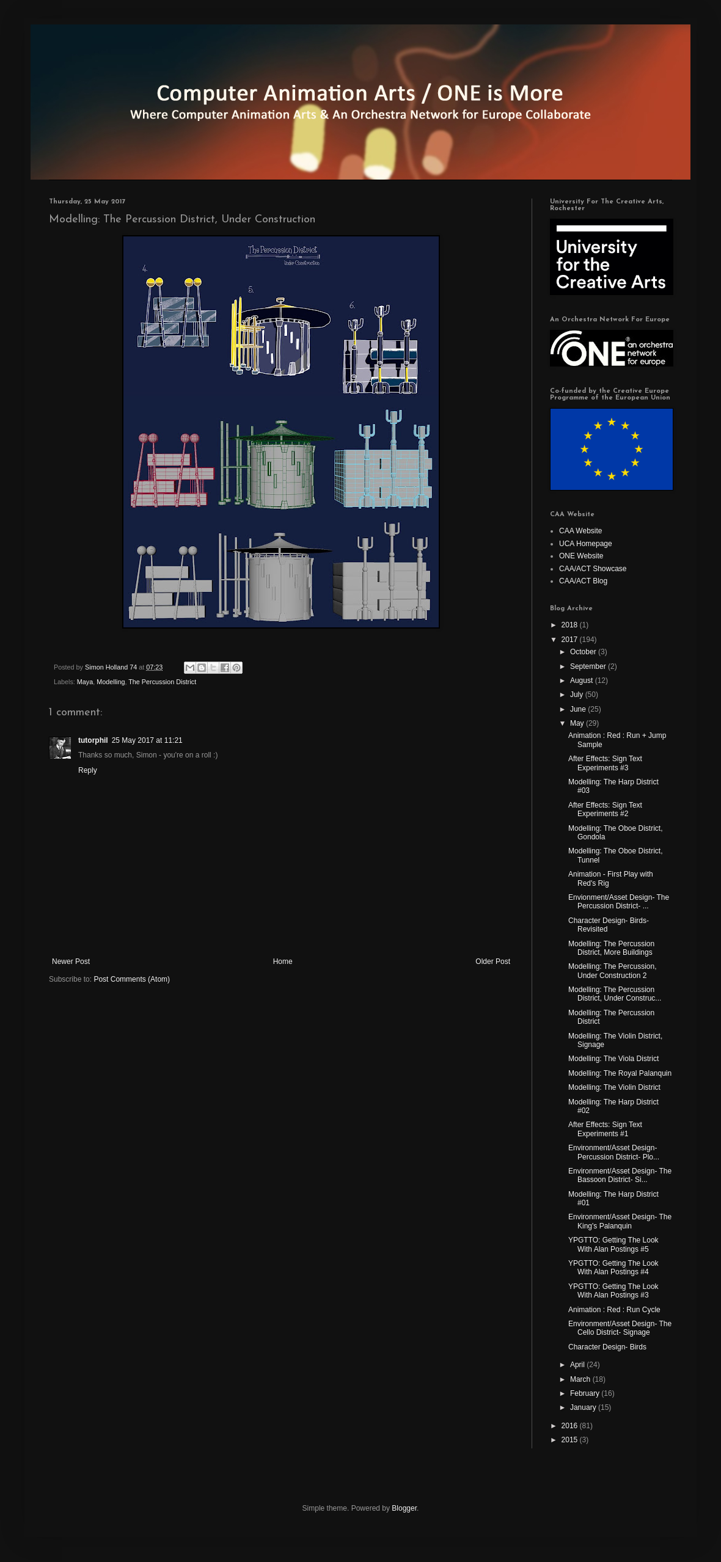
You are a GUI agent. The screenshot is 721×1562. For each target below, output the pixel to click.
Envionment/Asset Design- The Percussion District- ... (618, 901)
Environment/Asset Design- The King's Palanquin (620, 1221)
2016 (571, 1425)
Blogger (404, 1508)
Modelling (111, 681)
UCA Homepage (585, 543)
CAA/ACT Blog (583, 581)
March (581, 1379)
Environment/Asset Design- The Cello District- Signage (620, 1328)
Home (283, 961)
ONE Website (581, 556)
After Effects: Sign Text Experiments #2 (605, 809)
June (579, 709)
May (578, 723)
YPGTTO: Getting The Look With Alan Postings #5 (613, 1244)
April (578, 1364)
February (585, 1393)
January (584, 1407)
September (589, 666)
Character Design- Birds (607, 1347)
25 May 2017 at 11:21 (147, 740)
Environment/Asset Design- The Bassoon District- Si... (620, 1175)
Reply (87, 770)
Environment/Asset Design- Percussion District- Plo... (613, 1152)
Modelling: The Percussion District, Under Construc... (614, 993)
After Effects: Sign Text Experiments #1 (605, 1128)
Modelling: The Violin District (614, 1087)
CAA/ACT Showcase (593, 568)
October (584, 652)
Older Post (492, 961)
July (577, 694)
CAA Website (580, 531)
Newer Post (71, 961)
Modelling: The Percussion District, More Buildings (611, 948)
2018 (571, 625)
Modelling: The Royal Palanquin (620, 1073)
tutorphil (93, 740)
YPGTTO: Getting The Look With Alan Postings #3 (613, 1290)
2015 (571, 1440)
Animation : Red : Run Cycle (614, 1309)
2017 (571, 639)
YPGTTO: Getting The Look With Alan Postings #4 (613, 1267)
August (582, 680)
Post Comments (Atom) (131, 979)
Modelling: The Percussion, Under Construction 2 (612, 970)
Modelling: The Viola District (613, 1058)
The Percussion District (162, 681)
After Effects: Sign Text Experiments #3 (605, 763)
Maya (85, 681)
